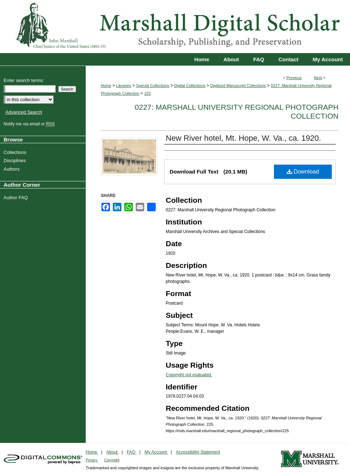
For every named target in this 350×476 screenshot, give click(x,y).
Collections (15, 152)
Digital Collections (189, 85)
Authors (12, 169)
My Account (156, 452)
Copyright (112, 460)
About (112, 452)
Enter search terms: (24, 80)
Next (318, 78)
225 (147, 93)
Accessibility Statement (198, 452)
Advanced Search (23, 112)
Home (106, 85)
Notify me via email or (30, 123)
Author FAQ (16, 197)
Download (303, 172)
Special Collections (152, 85)
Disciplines (15, 160)
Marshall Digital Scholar (175, 26)
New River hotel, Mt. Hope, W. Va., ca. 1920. (243, 138)
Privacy (92, 460)
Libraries (123, 85)
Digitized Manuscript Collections (238, 85)
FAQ (131, 452)
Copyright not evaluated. (189, 374)
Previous (294, 78)
